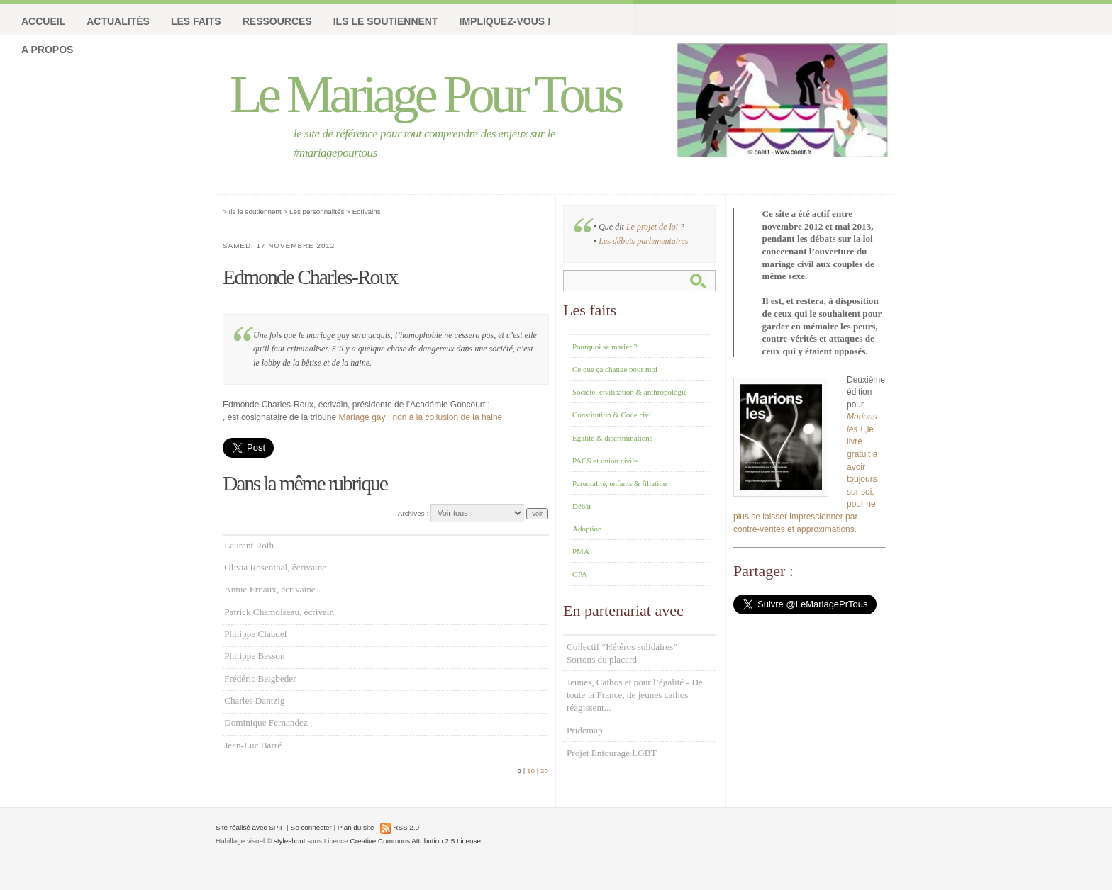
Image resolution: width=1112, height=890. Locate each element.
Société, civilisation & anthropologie (629, 392)
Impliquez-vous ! (505, 21)
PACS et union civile (605, 460)
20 (544, 770)
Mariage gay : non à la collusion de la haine (420, 417)
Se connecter (311, 827)
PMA (580, 551)
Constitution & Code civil (612, 414)
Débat (581, 506)
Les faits (196, 21)
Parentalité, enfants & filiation (619, 483)
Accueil (43, 21)
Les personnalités (316, 211)
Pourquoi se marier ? (604, 346)
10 (531, 770)
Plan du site (356, 827)
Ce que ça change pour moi (614, 369)
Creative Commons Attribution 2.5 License (415, 841)
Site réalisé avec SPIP (250, 827)
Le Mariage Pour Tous (425, 93)
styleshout (289, 841)
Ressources (277, 21)
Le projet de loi (652, 227)
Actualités (118, 21)
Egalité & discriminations (612, 438)
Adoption (587, 528)
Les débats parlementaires (643, 241)
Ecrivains (366, 211)
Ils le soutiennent (385, 21)
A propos (47, 49)
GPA (579, 574)
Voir (537, 513)
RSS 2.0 (400, 827)
